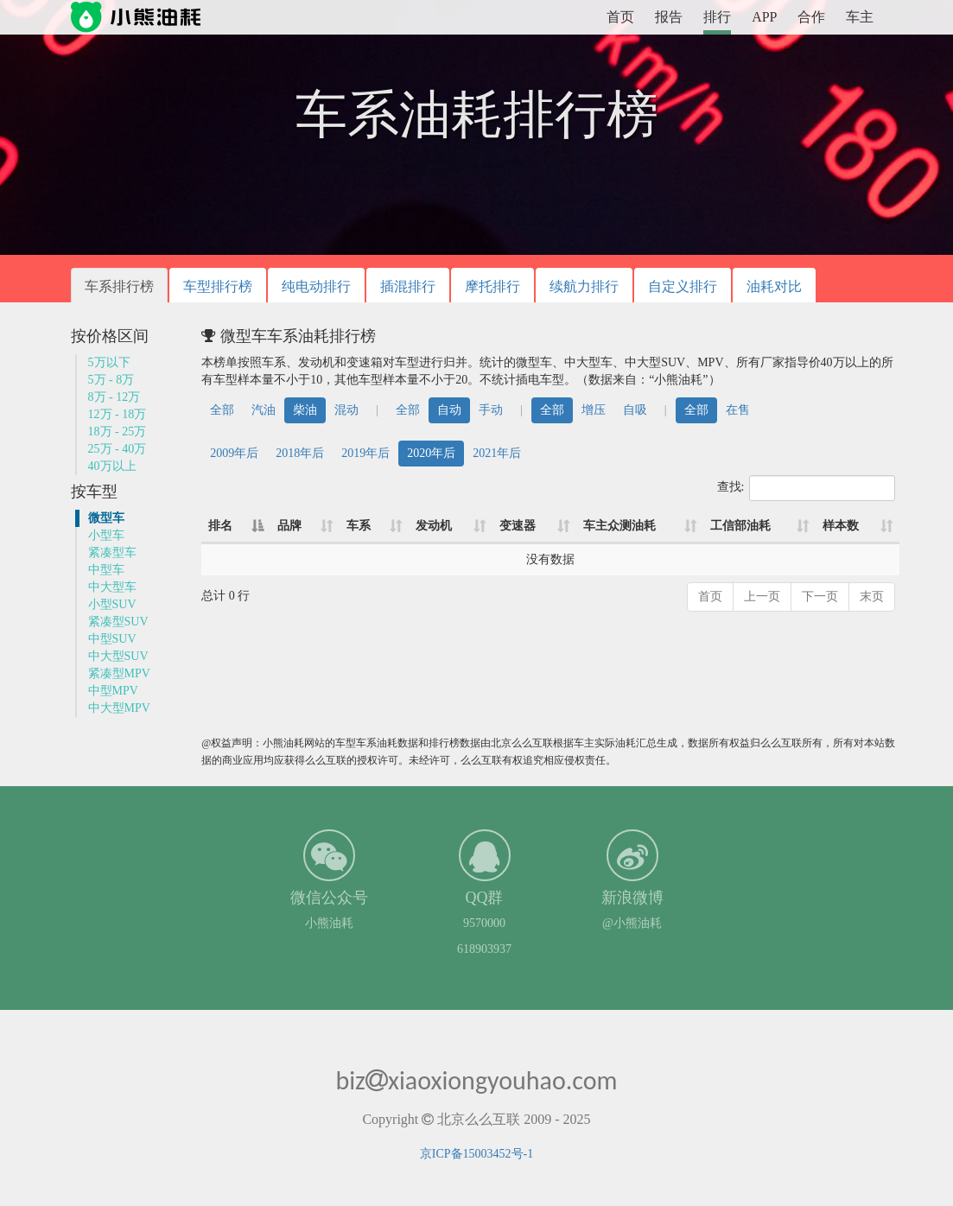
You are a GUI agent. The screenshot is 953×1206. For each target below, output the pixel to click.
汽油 (263, 409)
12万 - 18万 (117, 414)
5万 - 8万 (111, 379)
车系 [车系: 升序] (358, 525)
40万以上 (112, 466)
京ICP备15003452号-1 (476, 1153)
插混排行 (407, 286)
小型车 (106, 535)
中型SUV (112, 638)
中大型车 (112, 587)
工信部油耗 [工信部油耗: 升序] (740, 525)
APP (764, 17)
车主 (860, 17)
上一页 (762, 596)
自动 (449, 409)
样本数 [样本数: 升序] (841, 525)
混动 (346, 409)
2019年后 (365, 453)
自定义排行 (682, 286)
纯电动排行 (316, 286)
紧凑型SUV (118, 621)
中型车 (106, 569)
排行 (717, 17)
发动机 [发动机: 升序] (434, 525)
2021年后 (497, 453)
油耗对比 (774, 286)
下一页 (820, 596)
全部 (222, 409)
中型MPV (113, 690)
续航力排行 (584, 286)
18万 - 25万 (117, 431)
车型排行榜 (217, 286)
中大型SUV (118, 656)
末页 (872, 596)
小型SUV (112, 604)
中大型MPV (119, 707)
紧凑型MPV (119, 673)
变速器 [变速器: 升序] (517, 525)
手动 (491, 409)
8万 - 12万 (114, 396)
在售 (738, 409)
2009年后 (234, 453)
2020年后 (431, 453)
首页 (620, 17)
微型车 (106, 517)
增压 (593, 409)
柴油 (305, 409)
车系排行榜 (119, 286)
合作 (811, 17)
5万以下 (109, 362)
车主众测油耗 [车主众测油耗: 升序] (619, 525)
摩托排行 (492, 286)
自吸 (635, 409)
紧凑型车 (112, 552)
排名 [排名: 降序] (220, 525)
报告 (669, 17)
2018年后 (300, 453)
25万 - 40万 (117, 448)
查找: (806, 488)
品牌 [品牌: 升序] (289, 525)
